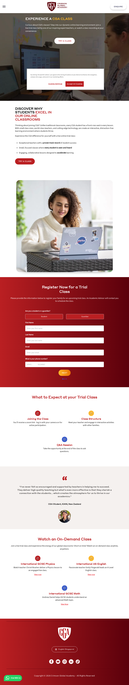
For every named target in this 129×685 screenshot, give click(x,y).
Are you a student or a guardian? (37, 311)
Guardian (86, 316)
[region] (65, 79)
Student (45, 316)
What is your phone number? (36, 359)
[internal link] (118, 6)
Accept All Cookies (74, 84)
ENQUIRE (118, 7)
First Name (29, 322)
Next (64, 373)
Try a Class (24, 161)
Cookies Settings (55, 84)
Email (27, 347)
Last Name (29, 334)
